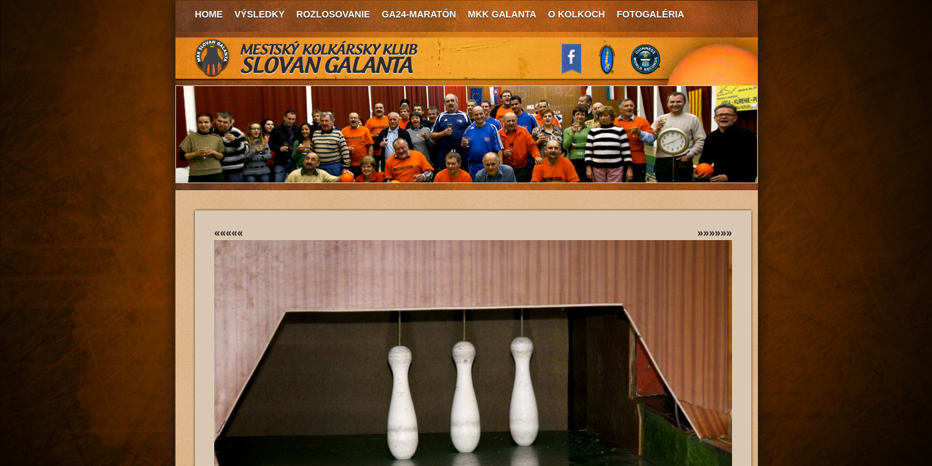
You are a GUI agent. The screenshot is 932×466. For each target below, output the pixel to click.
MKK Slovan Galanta (307, 58)
